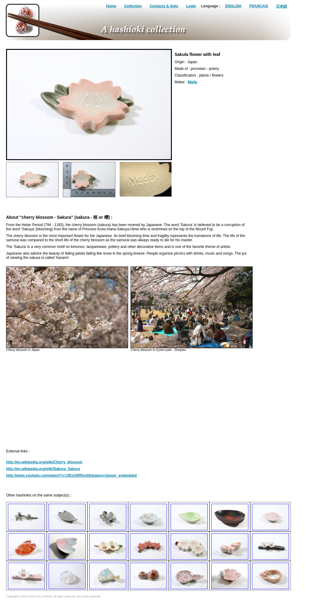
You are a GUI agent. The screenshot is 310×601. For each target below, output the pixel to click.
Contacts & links (164, 6)
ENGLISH (233, 6)
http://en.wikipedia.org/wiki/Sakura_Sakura (43, 469)
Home (111, 6)
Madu (192, 82)
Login (191, 6)
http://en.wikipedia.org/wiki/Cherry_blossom (44, 462)
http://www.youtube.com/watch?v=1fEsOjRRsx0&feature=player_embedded (71, 475)
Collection (133, 6)
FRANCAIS (258, 6)
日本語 (281, 6)
